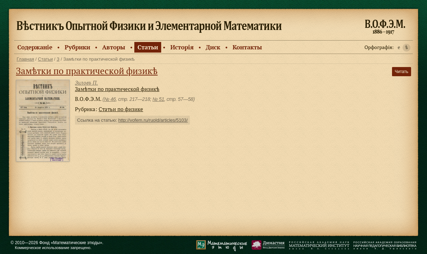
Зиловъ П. (86, 82)
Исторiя (182, 47)
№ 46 (110, 99)
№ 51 (158, 99)
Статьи (148, 47)
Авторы (113, 47)
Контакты (247, 47)
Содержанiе (34, 47)
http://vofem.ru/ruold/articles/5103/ (153, 120)
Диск (213, 47)
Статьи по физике (121, 109)
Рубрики (77, 47)
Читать (401, 71)
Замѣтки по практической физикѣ (87, 71)
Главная (25, 59)
